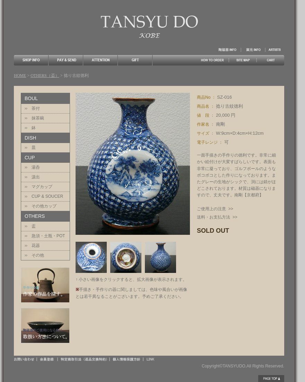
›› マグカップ (38, 186)
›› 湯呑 (32, 167)
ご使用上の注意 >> (215, 208)
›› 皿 (30, 147)
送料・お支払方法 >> (217, 217)
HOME (20, 75)
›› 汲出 (32, 177)
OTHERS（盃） (45, 75)
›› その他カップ (40, 206)
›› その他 (34, 255)
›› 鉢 (30, 127)
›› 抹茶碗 (34, 118)
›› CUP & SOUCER (44, 196)
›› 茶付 (32, 108)
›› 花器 (32, 245)
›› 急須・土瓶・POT (45, 235)
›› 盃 (30, 226)
